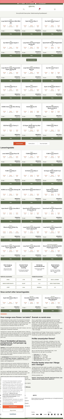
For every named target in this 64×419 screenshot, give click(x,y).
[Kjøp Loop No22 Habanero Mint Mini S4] (11, 33)
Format (4, 25)
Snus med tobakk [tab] (43, 143)
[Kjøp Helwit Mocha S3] (31, 119)
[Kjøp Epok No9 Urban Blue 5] (10, 310)
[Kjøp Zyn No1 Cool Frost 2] (52, 80)
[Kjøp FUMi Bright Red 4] (31, 164)
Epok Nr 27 (51, 379)
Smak (17, 25)
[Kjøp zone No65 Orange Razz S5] (11, 164)
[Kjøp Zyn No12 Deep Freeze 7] (52, 33)
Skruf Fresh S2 (40, 377)
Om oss (23, 395)
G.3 (39, 283)
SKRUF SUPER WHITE (8, 283)
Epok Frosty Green (54, 377)
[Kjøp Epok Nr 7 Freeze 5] (31, 97)
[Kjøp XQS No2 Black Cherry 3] (11, 138)
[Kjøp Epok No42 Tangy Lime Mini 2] (11, 221)
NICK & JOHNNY (55, 279)
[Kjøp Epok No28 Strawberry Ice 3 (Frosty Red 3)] (31, 221)
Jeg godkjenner (13, 406)
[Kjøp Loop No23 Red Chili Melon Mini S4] (31, 80)
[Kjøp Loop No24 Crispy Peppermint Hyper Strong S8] (11, 80)
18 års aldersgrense (26, 405)
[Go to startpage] (31, 7)
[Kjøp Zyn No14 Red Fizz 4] (11, 97)
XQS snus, (28, 387)
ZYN (24, 279)
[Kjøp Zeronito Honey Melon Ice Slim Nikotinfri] (52, 310)
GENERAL (39, 287)
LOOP (8, 287)
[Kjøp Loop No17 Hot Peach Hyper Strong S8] (31, 55)
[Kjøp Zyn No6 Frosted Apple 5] (11, 55)
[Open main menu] (2, 9)
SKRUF (39, 279)
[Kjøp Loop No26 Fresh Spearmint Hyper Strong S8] (31, 240)
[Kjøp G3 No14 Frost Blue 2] (31, 183)
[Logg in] (39, 9)
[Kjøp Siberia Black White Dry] (11, 240)
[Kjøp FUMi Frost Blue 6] (11, 183)
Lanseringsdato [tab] (19, 143)
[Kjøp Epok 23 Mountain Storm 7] (52, 97)
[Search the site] (24, 9)
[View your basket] (55, 9)
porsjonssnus (5, 356)
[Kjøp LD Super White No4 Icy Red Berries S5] (31, 138)
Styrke (11, 25)
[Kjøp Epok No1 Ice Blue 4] (31, 33)
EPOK (8, 279)
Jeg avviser (13, 410)
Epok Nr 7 (34, 377)
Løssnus (3, 347)
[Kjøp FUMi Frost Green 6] (52, 164)
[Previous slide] (2, 302)
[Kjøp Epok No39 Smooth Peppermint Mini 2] (52, 202)
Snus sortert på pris (31, 59)
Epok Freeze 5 (44, 379)
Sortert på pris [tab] (32, 143)
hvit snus (13, 358)
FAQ (1, 404)
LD (55, 287)
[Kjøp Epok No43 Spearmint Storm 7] (31, 202)
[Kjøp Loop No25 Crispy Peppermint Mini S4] (52, 240)
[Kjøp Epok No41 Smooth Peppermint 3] (52, 55)
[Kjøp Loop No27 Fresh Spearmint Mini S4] (31, 258)
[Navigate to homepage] (47, 395)
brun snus (8, 358)
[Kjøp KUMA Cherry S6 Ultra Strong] (11, 119)
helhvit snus (21, 358)
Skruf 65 (47, 377)
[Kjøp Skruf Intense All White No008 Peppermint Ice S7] (52, 258)
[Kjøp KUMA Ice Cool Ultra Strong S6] (11, 202)
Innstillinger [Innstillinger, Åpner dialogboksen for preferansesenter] (13, 414)
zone (23, 287)
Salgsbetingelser (25, 403)
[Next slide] (62, 302)
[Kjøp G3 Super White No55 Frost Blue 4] (52, 183)
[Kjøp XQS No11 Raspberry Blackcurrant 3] (52, 119)
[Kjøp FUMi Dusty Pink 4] (52, 138)
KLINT (23, 283)
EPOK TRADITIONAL (55, 283)
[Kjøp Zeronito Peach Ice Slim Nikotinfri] (31, 310)
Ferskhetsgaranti (25, 400)
